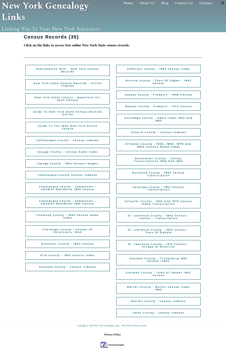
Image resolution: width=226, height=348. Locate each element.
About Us (147, 3)
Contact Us (184, 3)
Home (128, 3)
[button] (223, 3)
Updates (205, 3)
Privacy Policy (112, 335)
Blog (164, 3)
